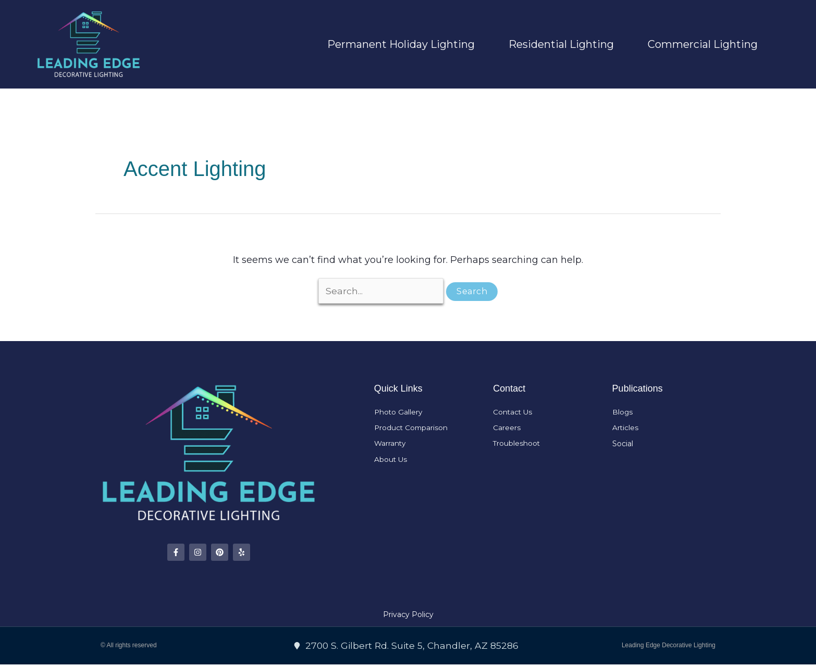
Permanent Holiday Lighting (401, 44)
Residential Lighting (561, 44)
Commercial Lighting (703, 44)
